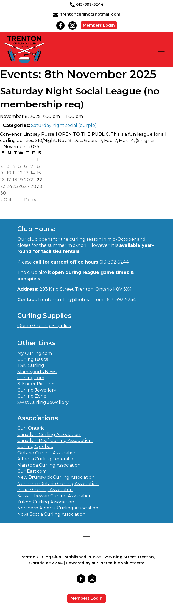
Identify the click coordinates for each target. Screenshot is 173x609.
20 (27, 179)
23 (3, 186)
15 (39, 172)
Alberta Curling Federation (46, 458)
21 (32, 179)
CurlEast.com (32, 471)
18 (15, 179)
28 (33, 186)
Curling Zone (31, 396)
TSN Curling (30, 365)
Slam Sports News (37, 371)
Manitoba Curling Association (48, 465)
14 (32, 172)
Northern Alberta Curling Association (57, 508)
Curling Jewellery (36, 390)
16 (2, 179)
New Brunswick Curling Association (55, 477)
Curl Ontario (31, 428)
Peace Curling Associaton (45, 489)
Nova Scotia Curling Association (51, 514)
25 (15, 186)
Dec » (30, 199)
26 (21, 186)
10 (9, 172)
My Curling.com (34, 353)
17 (9, 179)
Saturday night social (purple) (64, 125)
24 (9, 186)
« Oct (6, 199)
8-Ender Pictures (36, 383)
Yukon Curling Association (45, 502)
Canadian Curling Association (49, 434)
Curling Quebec (35, 446)
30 (3, 193)
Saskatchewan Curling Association (54, 495)
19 (20, 179)
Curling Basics (32, 359)
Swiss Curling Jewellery (43, 402)
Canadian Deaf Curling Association (55, 440)
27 (27, 186)
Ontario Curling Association (47, 452)
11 (14, 172)
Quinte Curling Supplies (44, 325)
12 (20, 172)
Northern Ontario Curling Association (58, 483)
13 (26, 172)
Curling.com (30, 377)
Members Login (99, 25)
